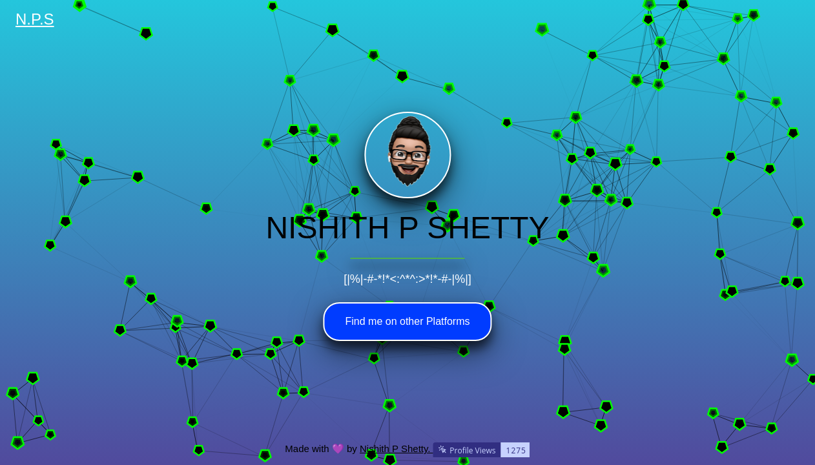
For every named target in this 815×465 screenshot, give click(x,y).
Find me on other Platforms (408, 321)
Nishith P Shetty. (445, 448)
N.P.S (34, 19)
